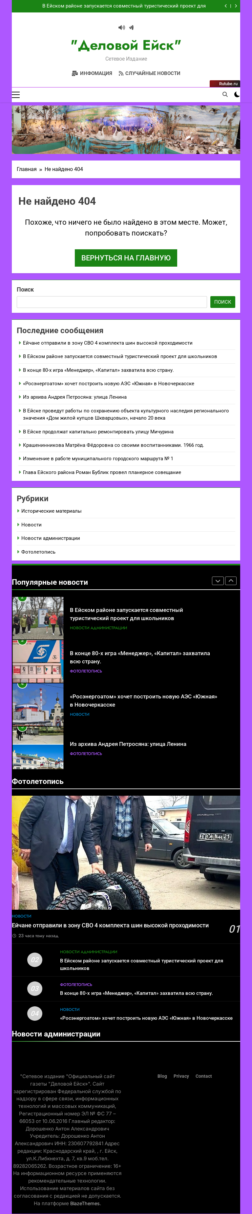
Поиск (25, 289)
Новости (31, 525)
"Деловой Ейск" (126, 45)
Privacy (181, 1076)
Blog (162, 1076)
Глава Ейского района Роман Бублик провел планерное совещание (102, 472)
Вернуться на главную (126, 258)
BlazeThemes (85, 1203)
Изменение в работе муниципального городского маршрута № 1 (98, 459)
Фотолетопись (38, 552)
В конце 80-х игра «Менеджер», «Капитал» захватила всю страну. (98, 370)
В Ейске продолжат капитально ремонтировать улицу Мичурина (98, 432)
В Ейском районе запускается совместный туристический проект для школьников (124, 6)
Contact (204, 1076)
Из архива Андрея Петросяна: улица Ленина (75, 397)
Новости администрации (50, 538)
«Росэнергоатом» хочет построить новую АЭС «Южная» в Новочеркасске (108, 384)
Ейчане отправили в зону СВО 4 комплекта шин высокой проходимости (108, 343)
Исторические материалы (51, 511)
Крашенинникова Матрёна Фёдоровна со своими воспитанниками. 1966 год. (113, 445)
